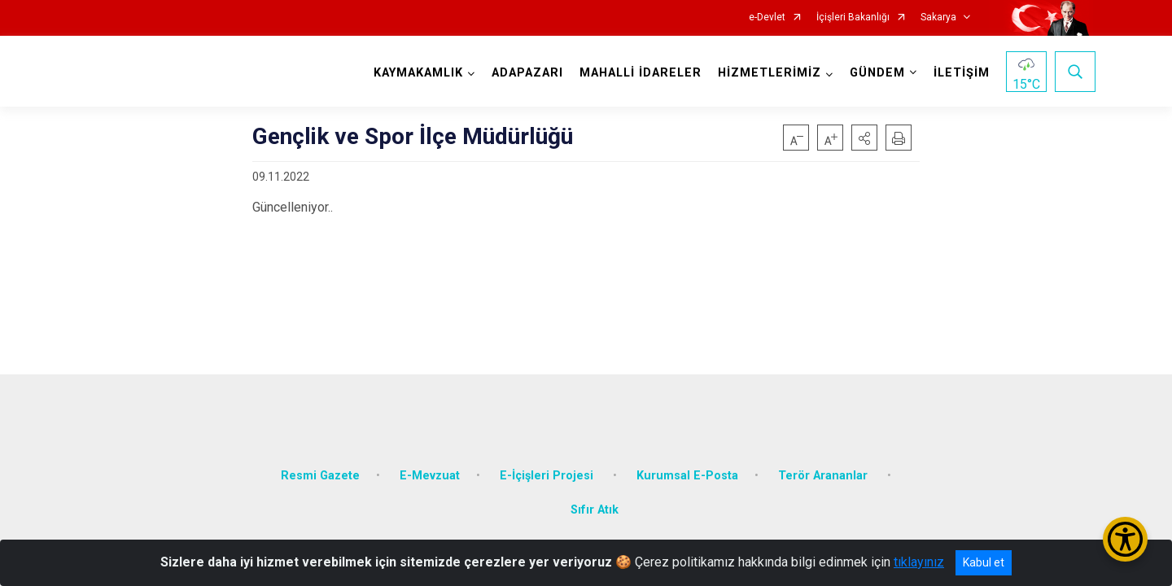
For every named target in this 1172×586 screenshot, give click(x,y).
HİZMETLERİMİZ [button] (767, 73)
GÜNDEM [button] (875, 73)
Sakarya (938, 17)
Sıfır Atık (595, 500)
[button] (864, 138)
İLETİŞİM (959, 73)
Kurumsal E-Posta (687, 466)
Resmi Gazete (320, 466)
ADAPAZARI (525, 73)
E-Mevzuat (430, 466)
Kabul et (983, 562)
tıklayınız (919, 562)
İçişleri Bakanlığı (853, 17)
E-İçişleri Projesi (548, 466)
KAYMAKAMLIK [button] (416, 73)
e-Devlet (767, 17)
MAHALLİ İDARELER (638, 73)
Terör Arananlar (824, 466)
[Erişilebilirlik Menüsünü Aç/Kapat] (1125, 539)
